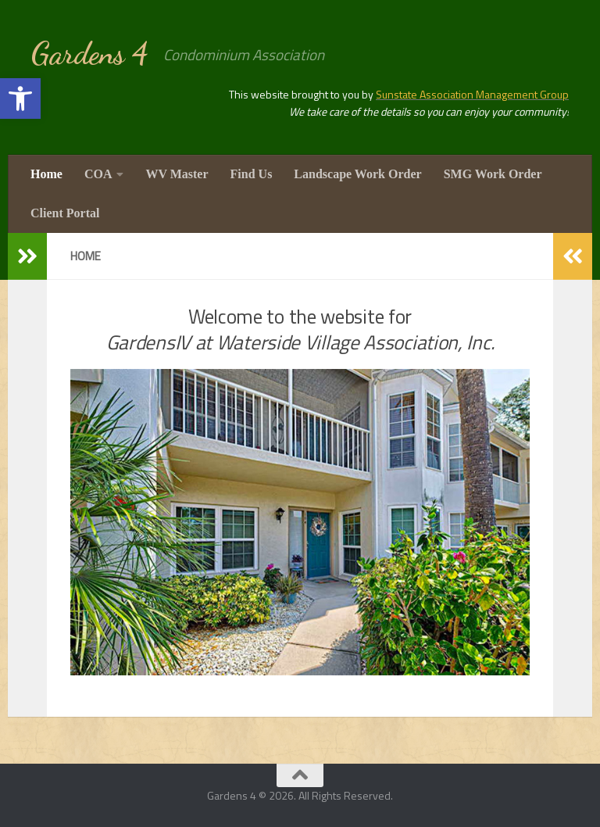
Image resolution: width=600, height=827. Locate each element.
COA (98, 174)
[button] (20, 98)
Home (46, 174)
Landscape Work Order (357, 174)
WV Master (176, 174)
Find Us (251, 174)
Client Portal (64, 213)
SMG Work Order (493, 174)
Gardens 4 (89, 53)
